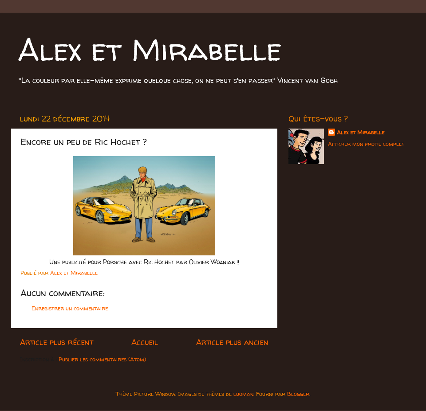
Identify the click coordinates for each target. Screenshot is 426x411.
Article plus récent (56, 342)
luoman (243, 394)
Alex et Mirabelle (150, 49)
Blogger (298, 394)
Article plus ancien (232, 342)
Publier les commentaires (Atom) (102, 359)
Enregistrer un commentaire (70, 308)
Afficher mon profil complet (366, 144)
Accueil (144, 342)
